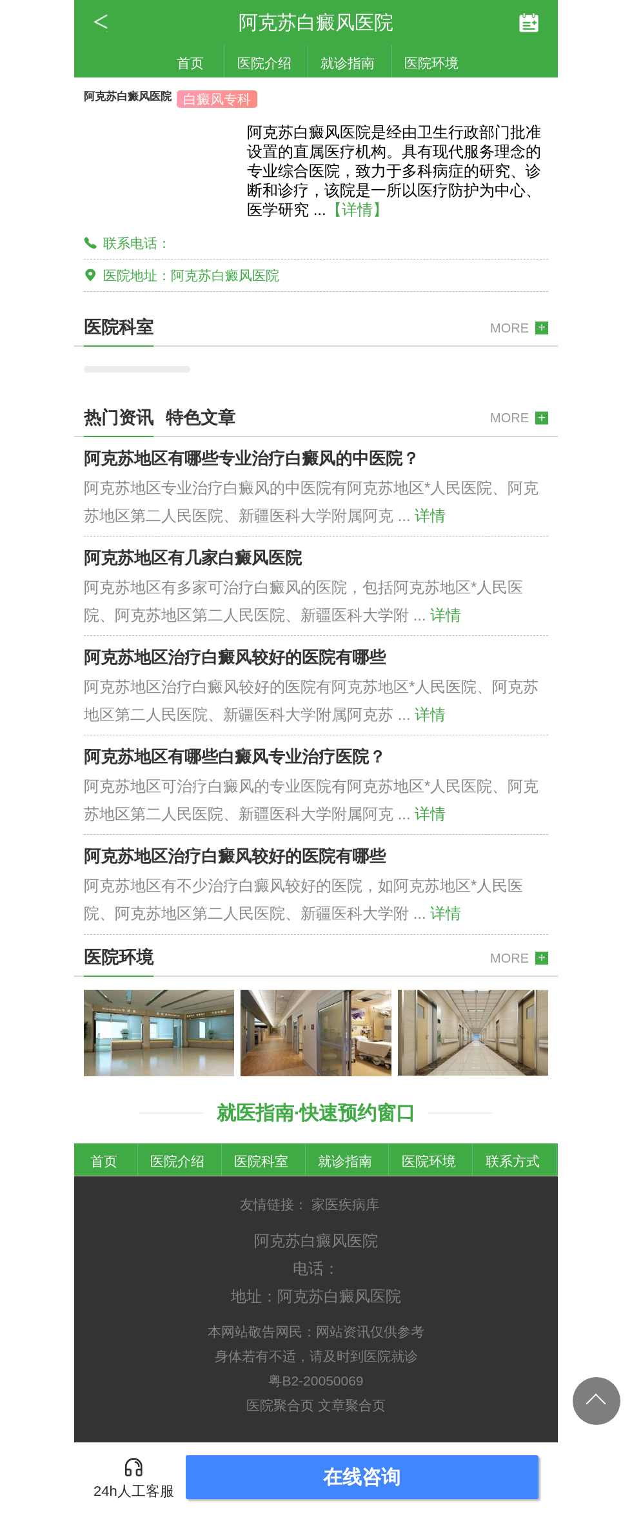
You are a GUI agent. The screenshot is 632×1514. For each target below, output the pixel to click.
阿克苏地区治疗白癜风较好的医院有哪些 (235, 657)
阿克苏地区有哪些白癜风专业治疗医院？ (235, 756)
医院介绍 (264, 63)
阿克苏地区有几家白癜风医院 (193, 558)
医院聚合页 (280, 1405)
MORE (509, 328)
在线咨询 (361, 1477)
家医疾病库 (345, 1204)
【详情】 (357, 209)
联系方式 (513, 1161)
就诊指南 (348, 63)
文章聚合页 (352, 1405)
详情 (430, 515)
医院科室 (261, 1161)
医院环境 (431, 63)
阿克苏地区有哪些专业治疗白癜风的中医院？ (251, 458)
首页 (190, 63)
